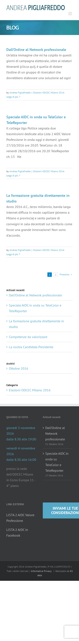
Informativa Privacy (41, 571)
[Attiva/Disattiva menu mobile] (70, 13)
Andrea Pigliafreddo (20, 92)
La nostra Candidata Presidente (31, 347)
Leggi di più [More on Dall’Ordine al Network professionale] (12, 96)
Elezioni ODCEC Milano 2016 (48, 92)
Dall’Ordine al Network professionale (36, 49)
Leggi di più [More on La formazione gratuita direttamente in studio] (12, 254)
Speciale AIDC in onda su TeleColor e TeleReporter (56, 462)
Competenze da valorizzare (28, 337)
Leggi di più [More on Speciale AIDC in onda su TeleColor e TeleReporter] (12, 175)
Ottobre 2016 (18, 368)
